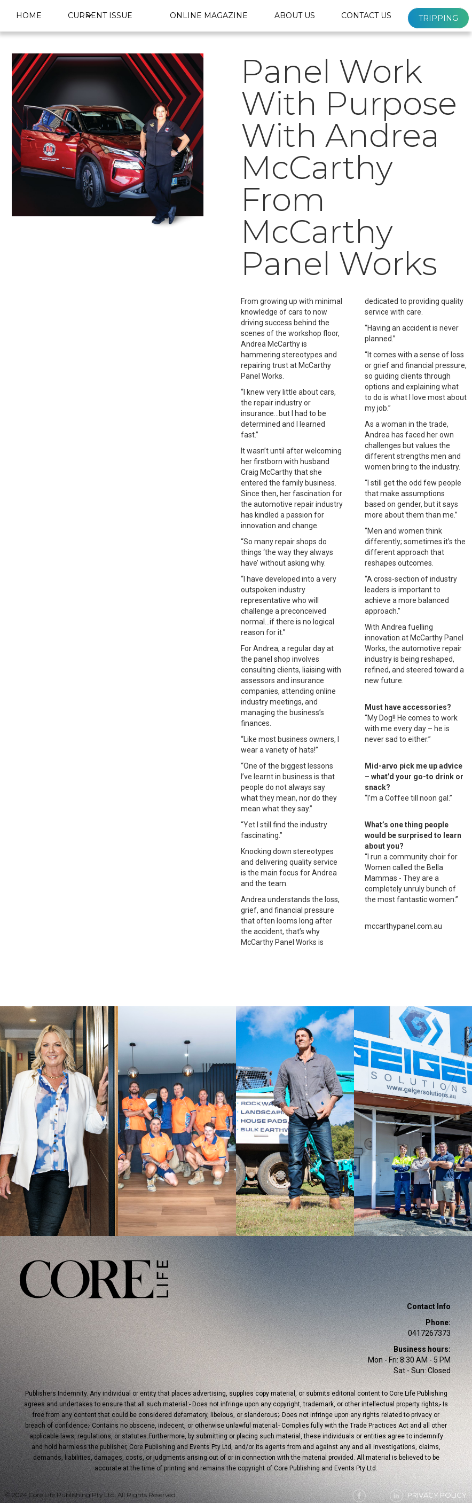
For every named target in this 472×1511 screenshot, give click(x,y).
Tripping (438, 18)
